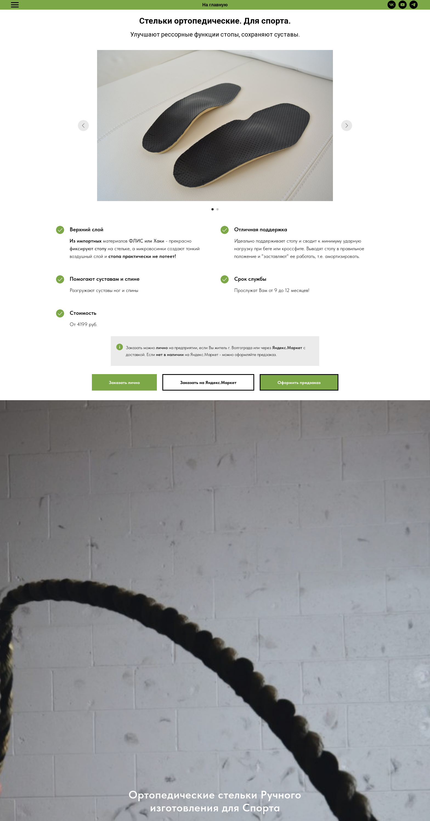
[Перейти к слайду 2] (217, 209)
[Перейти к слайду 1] (212, 209)
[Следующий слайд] (346, 125)
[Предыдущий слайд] (83, 125)
